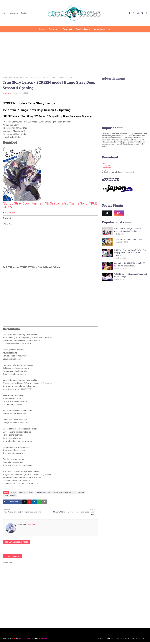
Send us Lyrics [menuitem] (83, 29)
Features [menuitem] (53, 29)
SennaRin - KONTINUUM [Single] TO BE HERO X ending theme (129, 264)
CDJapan (10, 212)
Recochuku (106, 168)
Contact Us (136, 638)
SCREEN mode (14, 77)
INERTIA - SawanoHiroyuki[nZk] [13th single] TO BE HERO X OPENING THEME (130, 253)
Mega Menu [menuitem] (99, 29)
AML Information (122, 638)
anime (13, 492)
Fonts (145, 638)
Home (5, 13)
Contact (24, 13)
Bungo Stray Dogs (26, 492)
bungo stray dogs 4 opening (64, 492)
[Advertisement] (75, 53)
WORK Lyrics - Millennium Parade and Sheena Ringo (130, 275)
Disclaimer (14, 13)
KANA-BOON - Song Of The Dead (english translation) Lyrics (127, 229)
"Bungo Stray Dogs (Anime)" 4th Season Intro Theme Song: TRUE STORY (50, 205)
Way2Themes (23, 638)
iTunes (105, 163)
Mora (104, 170)
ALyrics (8, 93)
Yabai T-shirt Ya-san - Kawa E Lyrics (129, 239)
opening (81, 492)
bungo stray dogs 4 (43, 492)
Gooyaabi (44, 638)
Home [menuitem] (42, 29)
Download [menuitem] (67, 29)
